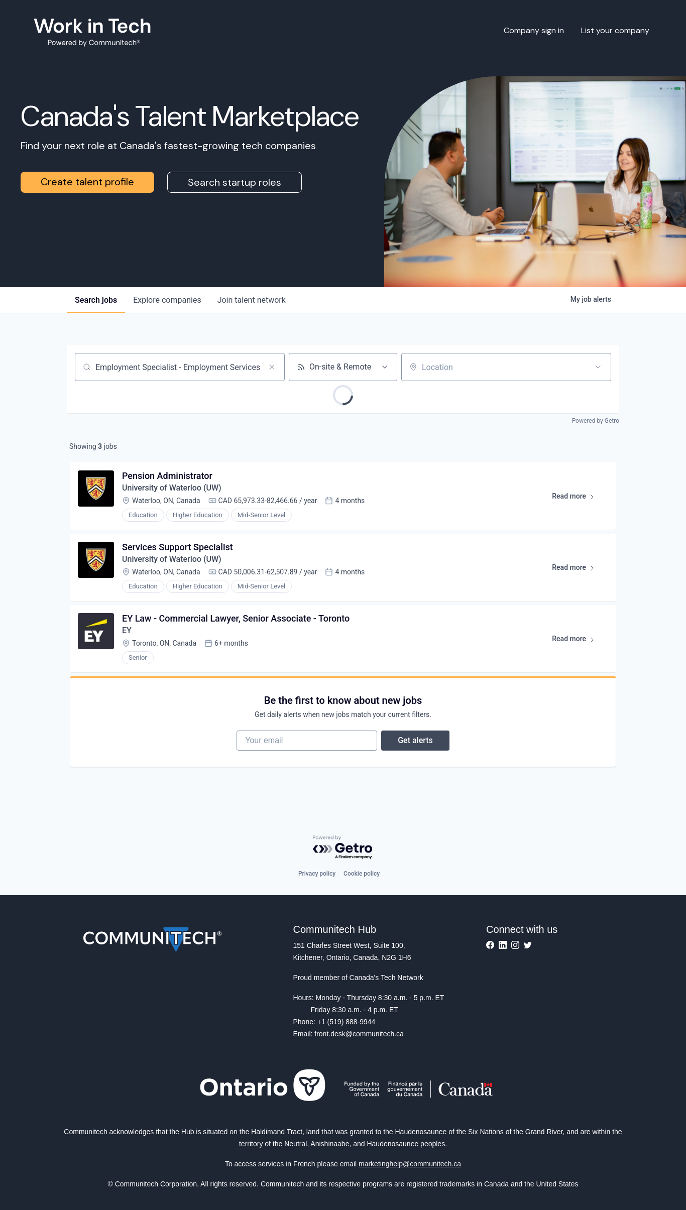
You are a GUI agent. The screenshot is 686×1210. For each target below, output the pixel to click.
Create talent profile (87, 181)
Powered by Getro (595, 420)
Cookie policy (362, 873)
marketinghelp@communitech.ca (410, 1164)
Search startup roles (234, 182)
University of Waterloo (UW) (171, 488)
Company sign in (534, 30)
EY (127, 630)
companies (167, 300)
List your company (615, 30)
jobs (96, 300)
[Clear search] (272, 367)
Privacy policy (316, 873)
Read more (577, 498)
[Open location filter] (598, 367)
